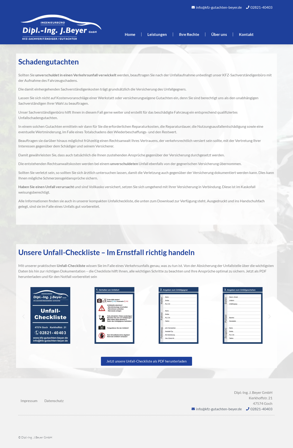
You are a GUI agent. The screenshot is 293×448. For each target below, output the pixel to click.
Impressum (29, 401)
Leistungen (157, 34)
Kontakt (246, 34)
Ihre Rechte (189, 34)
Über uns (219, 34)
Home (130, 34)
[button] (23, 316)
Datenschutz (54, 401)
